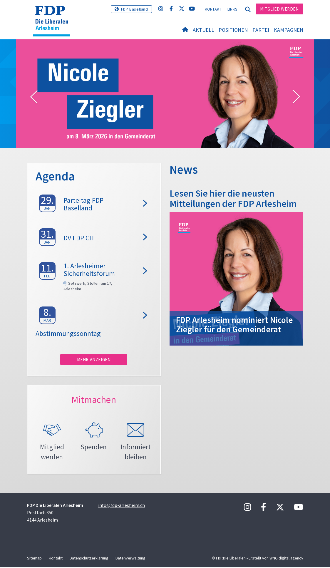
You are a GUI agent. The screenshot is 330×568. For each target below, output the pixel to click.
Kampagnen (288, 29)
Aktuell (203, 29)
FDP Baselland (134, 9)
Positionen (233, 29)
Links (232, 9)
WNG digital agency (286, 559)
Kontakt (213, 9)
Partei (260, 29)
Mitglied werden (279, 9)
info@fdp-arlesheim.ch (121, 506)
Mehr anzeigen (94, 359)
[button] (33, 97)
